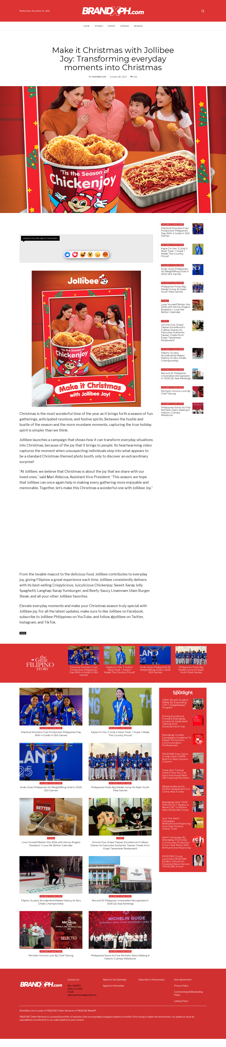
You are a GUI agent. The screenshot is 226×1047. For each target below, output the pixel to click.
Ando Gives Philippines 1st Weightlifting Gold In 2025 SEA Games (175, 271)
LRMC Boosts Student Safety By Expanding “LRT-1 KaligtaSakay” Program (175, 705)
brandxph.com (99, 76)
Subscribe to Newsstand (151, 987)
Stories (22, 634)
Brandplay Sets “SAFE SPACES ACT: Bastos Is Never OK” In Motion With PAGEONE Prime (175, 807)
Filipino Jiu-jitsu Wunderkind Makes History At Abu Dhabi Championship (173, 356)
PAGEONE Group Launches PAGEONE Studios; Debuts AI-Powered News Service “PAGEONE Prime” (176, 862)
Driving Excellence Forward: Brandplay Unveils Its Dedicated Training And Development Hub (174, 722)
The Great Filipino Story (172, 224)
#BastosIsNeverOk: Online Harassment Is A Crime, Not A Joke (176, 790)
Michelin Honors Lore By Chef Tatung (175, 392)
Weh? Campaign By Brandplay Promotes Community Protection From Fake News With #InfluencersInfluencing (176, 843)
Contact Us (73, 987)
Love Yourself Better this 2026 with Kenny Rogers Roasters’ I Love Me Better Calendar (175, 308)
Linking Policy (181, 1009)
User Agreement (183, 987)
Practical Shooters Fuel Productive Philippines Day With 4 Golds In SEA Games (175, 232)
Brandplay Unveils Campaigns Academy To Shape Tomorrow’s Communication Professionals (176, 741)
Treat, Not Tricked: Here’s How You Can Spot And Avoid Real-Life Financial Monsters (175, 775)
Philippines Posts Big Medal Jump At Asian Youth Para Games (173, 289)
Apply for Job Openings (114, 987)
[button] (203, 11)
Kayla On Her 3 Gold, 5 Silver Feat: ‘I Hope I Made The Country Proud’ (174, 252)
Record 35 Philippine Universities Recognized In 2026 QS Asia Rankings (176, 376)
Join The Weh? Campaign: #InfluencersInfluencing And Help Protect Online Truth (176, 825)
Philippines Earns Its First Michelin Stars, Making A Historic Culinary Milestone (175, 411)
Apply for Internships (113, 993)
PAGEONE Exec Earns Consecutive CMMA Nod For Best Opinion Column (175, 759)
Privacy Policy (181, 993)
